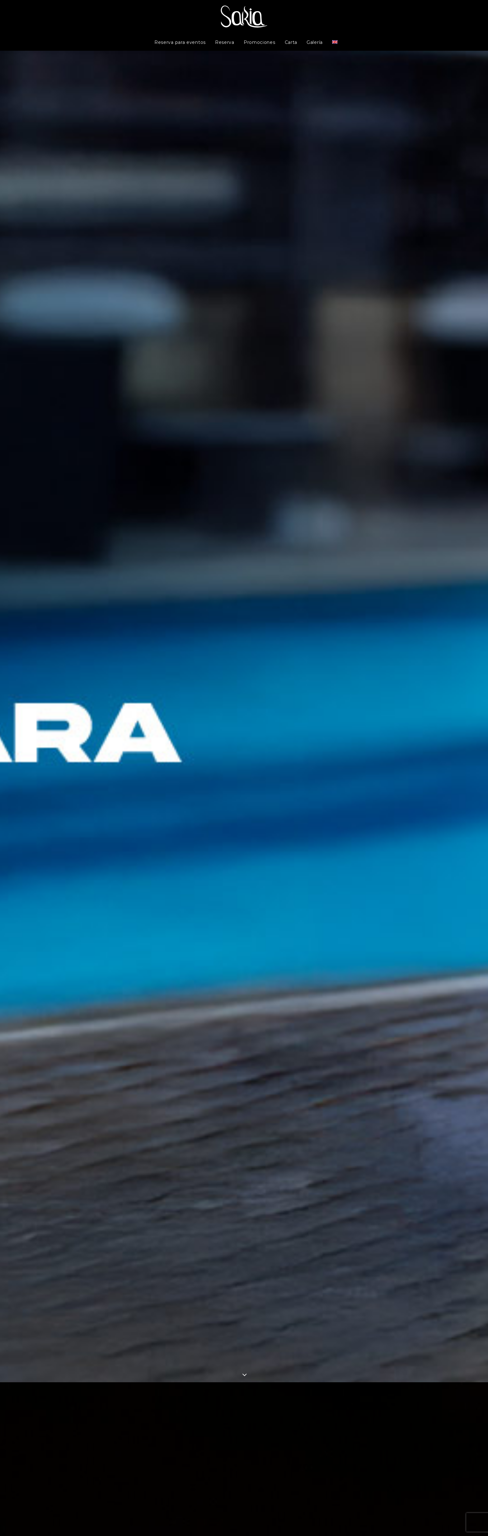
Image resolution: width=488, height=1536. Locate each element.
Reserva (224, 42)
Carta (291, 42)
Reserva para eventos (180, 42)
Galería (315, 42)
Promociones (259, 42)
